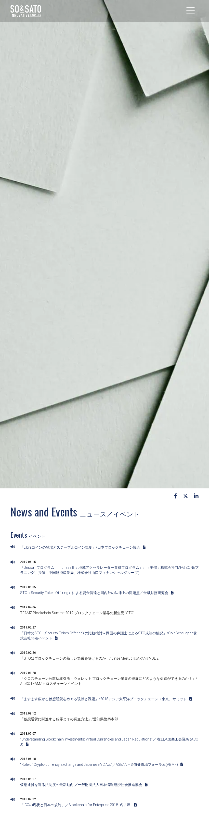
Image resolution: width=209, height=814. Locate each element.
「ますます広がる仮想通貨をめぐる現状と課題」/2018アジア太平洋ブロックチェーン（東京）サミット (106, 699)
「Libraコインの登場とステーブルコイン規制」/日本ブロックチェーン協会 (83, 547)
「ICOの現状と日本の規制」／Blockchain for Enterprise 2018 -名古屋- (78, 805)
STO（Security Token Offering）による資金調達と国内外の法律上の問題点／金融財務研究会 (97, 593)
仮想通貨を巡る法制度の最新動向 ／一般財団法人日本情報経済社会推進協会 (84, 785)
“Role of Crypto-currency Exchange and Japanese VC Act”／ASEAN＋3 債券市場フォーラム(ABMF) (101, 764)
